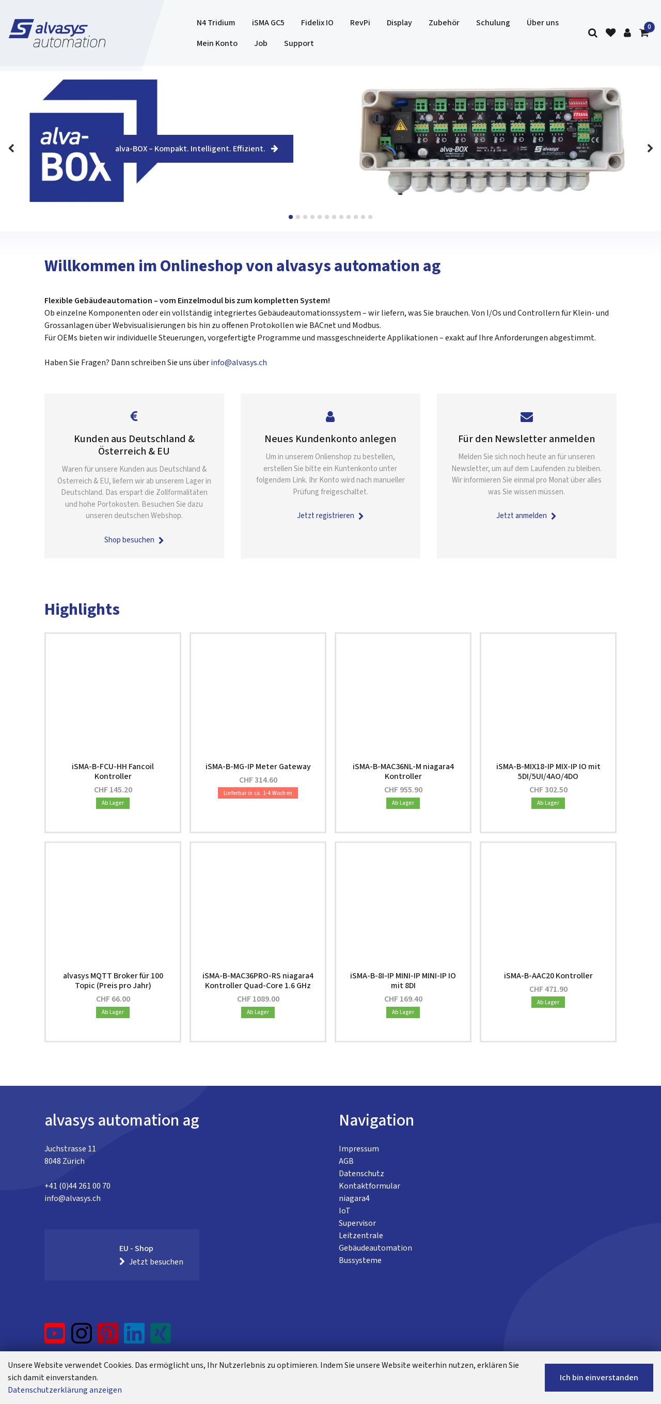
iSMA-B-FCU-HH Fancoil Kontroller (113, 771)
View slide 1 (291, 217)
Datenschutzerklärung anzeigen (65, 1390)
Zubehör (444, 22)
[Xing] (161, 1337)
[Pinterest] (108, 1337)
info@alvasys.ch (239, 362)
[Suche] (593, 33)
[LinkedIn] (134, 1337)
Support (299, 43)
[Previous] (11, 149)
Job (260, 43)
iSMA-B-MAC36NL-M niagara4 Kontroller (403, 771)
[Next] (650, 149)
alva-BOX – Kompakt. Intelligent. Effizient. (196, 148)
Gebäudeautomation (375, 1248)
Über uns (543, 22)
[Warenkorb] (644, 33)
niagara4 (354, 1198)
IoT (345, 1210)
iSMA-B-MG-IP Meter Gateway (258, 766)
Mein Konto (217, 43)
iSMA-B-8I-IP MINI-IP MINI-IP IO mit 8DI (403, 980)
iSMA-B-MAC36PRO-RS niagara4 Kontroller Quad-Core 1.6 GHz (257, 980)
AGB (346, 1161)
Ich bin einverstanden (599, 1377)
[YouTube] (55, 1337)
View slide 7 (334, 217)
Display (399, 22)
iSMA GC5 (268, 22)
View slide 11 (363, 217)
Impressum (359, 1149)
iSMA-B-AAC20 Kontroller (548, 975)
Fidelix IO (317, 22)
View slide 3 (305, 217)
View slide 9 (349, 217)
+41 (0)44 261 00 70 (77, 1186)
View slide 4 (312, 217)
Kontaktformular (369, 1186)
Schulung (493, 22)
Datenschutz (361, 1173)
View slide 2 (298, 217)
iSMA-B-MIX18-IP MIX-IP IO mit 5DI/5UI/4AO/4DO (548, 771)
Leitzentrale (361, 1235)
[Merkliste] (611, 33)
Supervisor (357, 1223)
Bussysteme (360, 1260)
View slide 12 (370, 217)
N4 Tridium (216, 22)
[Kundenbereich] (627, 33)
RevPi (360, 22)
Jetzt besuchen (151, 1262)
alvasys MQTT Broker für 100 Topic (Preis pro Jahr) (113, 980)
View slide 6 (327, 217)
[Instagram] (81, 1337)
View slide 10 (356, 217)
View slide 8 (341, 217)
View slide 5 (320, 217)
